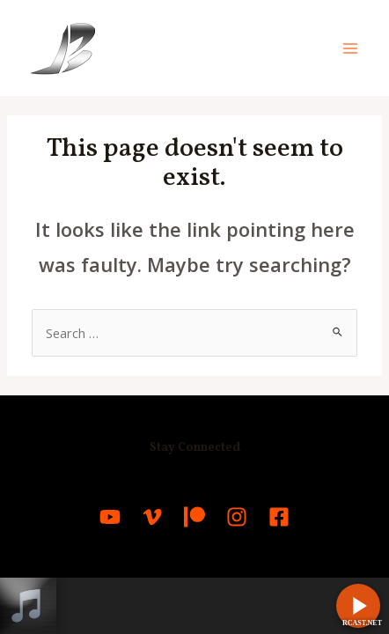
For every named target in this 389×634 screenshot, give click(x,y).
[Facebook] (279, 516)
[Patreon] (194, 516)
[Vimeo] (152, 516)
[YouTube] (110, 516)
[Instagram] (236, 516)
